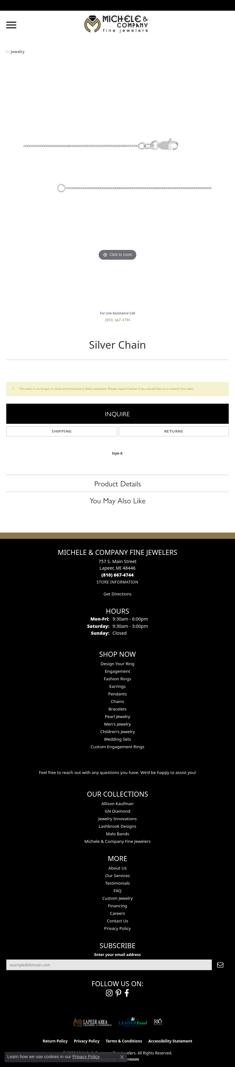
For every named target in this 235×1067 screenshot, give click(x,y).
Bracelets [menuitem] (117, 709)
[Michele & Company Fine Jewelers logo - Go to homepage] (117, 23)
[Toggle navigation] (11, 25)
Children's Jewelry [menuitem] (117, 731)
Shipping (61, 431)
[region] (117, 185)
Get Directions (117, 594)
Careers (117, 913)
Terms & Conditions (124, 1041)
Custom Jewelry (117, 898)
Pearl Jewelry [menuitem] (117, 716)
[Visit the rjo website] (158, 1022)
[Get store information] (117, 582)
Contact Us (117, 921)
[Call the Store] (118, 575)
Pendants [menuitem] (117, 694)
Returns (173, 431)
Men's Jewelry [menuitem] (117, 724)
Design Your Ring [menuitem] (117, 663)
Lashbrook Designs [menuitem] (117, 826)
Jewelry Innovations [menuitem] (117, 818)
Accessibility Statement (170, 1041)
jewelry (17, 51)
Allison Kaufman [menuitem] (118, 803)
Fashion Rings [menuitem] (117, 679)
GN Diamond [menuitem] (117, 811)
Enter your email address (117, 954)
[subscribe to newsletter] (220, 964)
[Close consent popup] (122, 1057)
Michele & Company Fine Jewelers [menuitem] (117, 841)
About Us (117, 868)
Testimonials (117, 883)
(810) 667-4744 (117, 320)
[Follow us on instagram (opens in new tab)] (109, 993)
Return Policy (55, 1041)
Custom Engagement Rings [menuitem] (117, 746)
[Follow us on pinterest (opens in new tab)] (118, 993)
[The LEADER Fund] (133, 1022)
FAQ (117, 890)
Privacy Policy (117, 928)
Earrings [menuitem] (117, 686)
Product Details (117, 483)
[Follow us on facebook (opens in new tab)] (126, 993)
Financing (117, 906)
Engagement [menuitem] (117, 671)
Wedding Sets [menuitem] (117, 739)
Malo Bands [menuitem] (117, 834)
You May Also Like (117, 500)
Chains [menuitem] (117, 701)
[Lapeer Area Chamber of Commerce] (92, 1022)
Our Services (117, 875)
